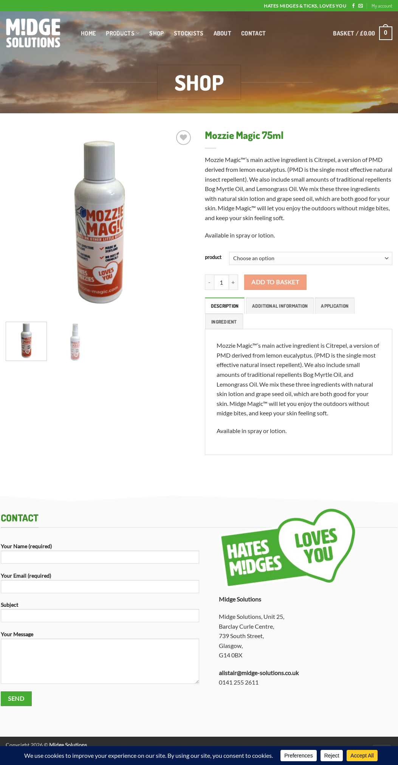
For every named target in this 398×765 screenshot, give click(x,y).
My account (382, 6)
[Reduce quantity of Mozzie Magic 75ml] (209, 282)
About (223, 33)
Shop (156, 33)
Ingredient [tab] (224, 322)
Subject (100, 615)
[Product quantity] (221, 282)
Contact (253, 33)
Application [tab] (334, 306)
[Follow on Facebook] (353, 6)
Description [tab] (225, 306)
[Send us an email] (360, 6)
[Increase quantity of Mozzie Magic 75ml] (233, 282)
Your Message (100, 660)
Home (88, 33)
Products (122, 33)
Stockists (189, 33)
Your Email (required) (100, 585)
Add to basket (275, 282)
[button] (362, 33)
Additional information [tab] (280, 306)
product (213, 257)
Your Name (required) (100, 556)
